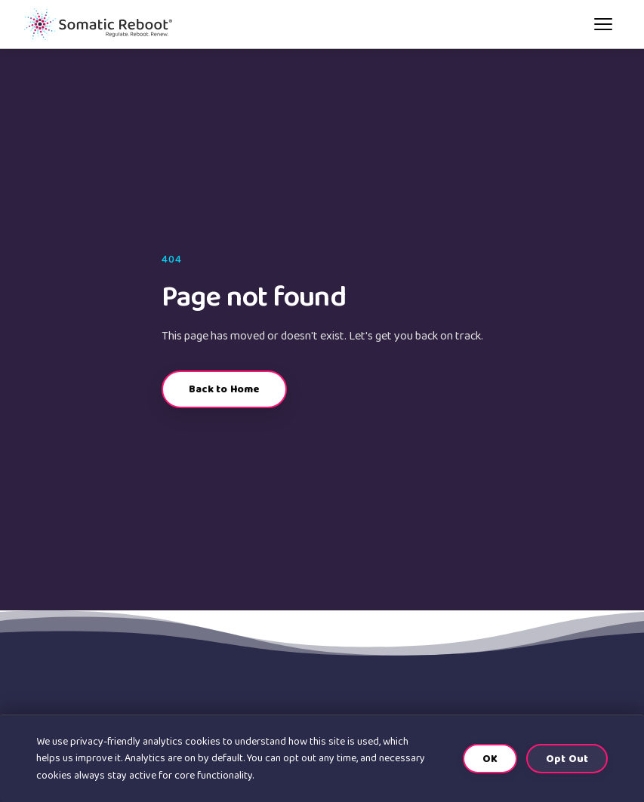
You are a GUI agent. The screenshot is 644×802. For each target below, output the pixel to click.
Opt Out (567, 759)
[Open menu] (603, 24)
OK (490, 759)
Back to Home (224, 389)
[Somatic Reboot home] (98, 24)
